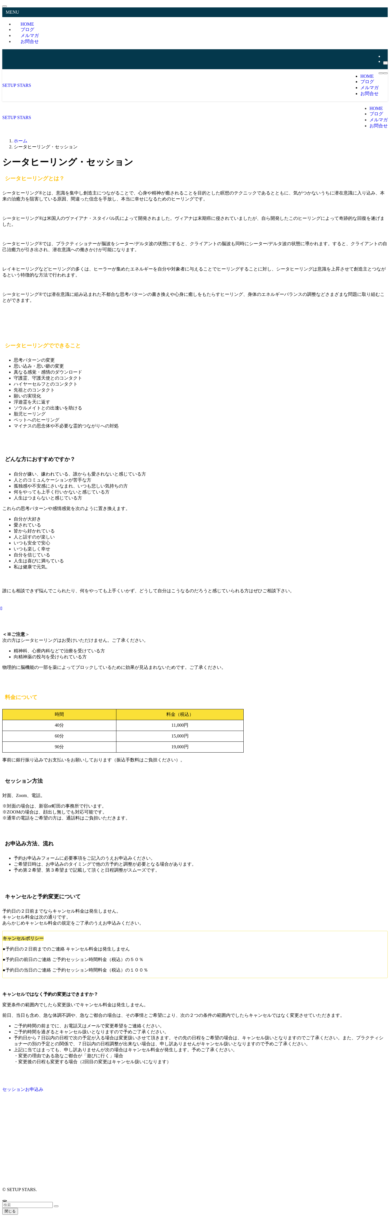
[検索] (385, 63)
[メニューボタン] (381, 73)
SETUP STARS (16, 85)
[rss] (385, 56)
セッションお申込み (22, 1089)
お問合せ (30, 41)
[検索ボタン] (385, 73)
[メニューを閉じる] (4, 6)
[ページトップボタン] (4, 1201)
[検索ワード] (27, 1205)
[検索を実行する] (56, 1206)
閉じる (10, 1211)
